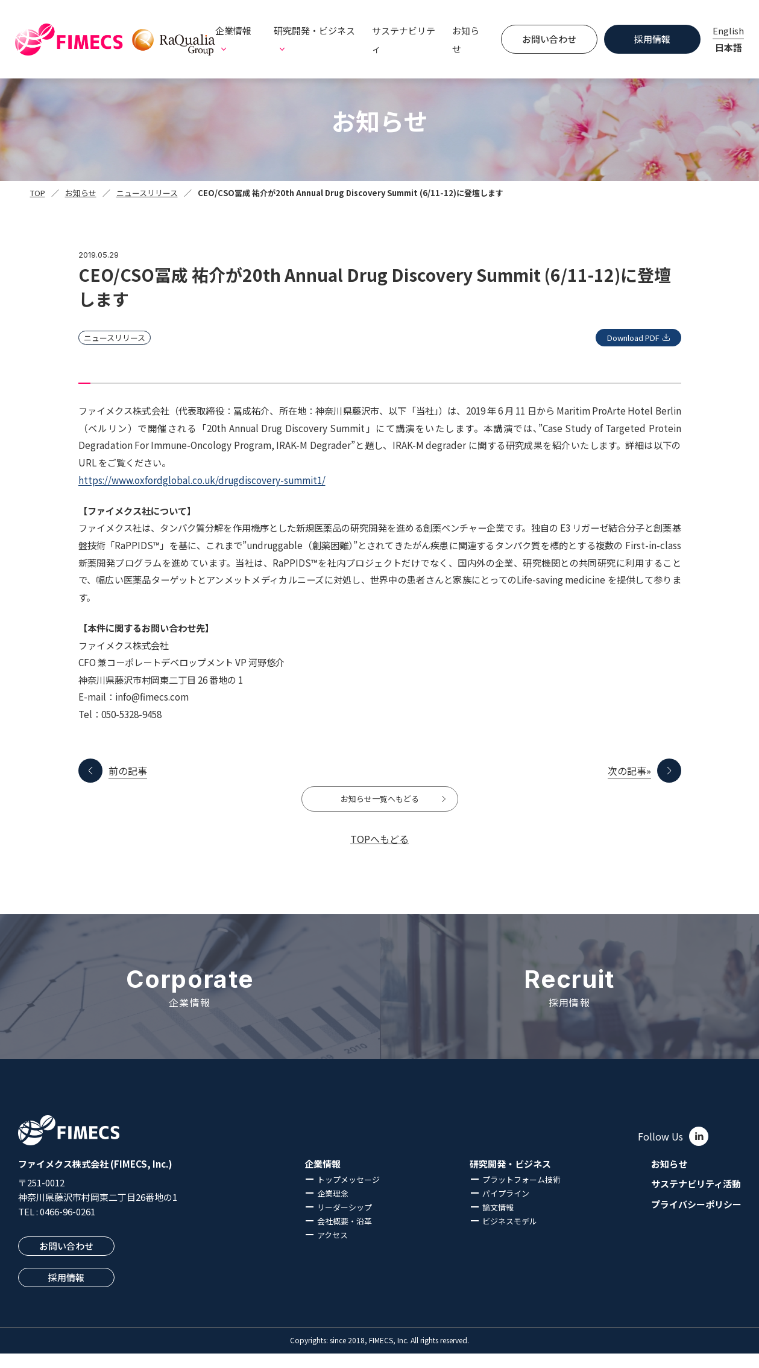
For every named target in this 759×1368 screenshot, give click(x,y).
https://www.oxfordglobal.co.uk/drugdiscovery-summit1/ (202, 479)
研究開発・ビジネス (510, 1179)
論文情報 (498, 1222)
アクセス (332, 1250)
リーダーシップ (344, 1222)
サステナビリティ (403, 39)
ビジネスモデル (509, 1236)
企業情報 (322, 1179)
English (728, 30)
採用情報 (652, 39)
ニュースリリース (147, 193)
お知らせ (465, 39)
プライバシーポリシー (696, 1220)
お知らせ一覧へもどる (380, 806)
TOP (37, 193)
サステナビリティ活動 (696, 1199)
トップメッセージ (348, 1194)
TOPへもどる (379, 853)
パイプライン (505, 1208)
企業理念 (332, 1208)
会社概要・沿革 (344, 1236)
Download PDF (622, 337)
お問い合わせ (549, 39)
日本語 (728, 47)
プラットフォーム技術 (521, 1194)
